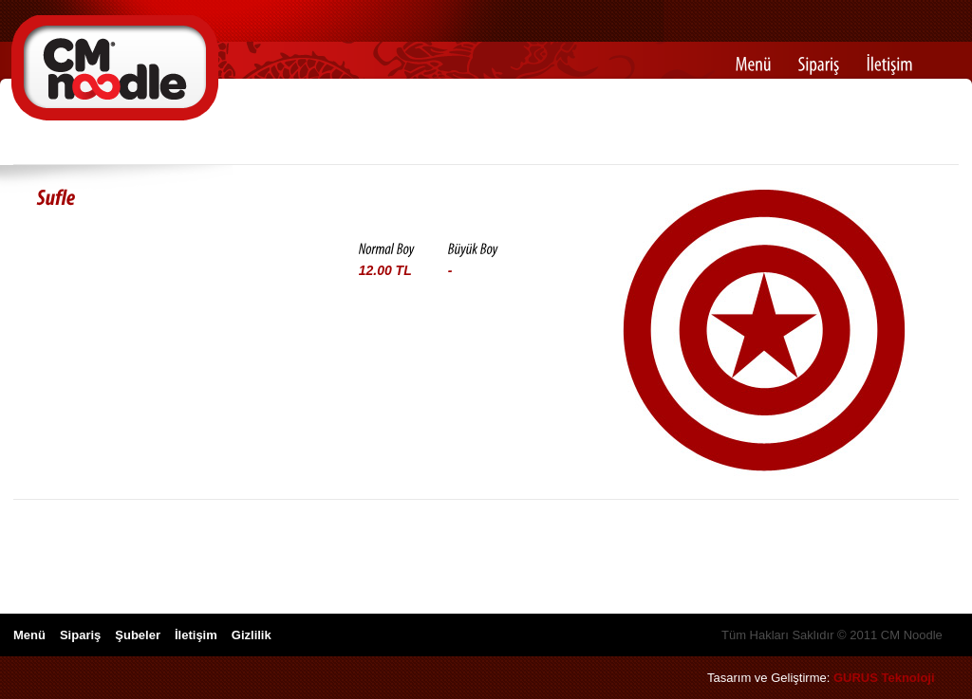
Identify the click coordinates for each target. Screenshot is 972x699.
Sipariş (80, 635)
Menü (29, 635)
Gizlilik (251, 635)
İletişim (196, 635)
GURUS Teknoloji (884, 678)
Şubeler (137, 635)
